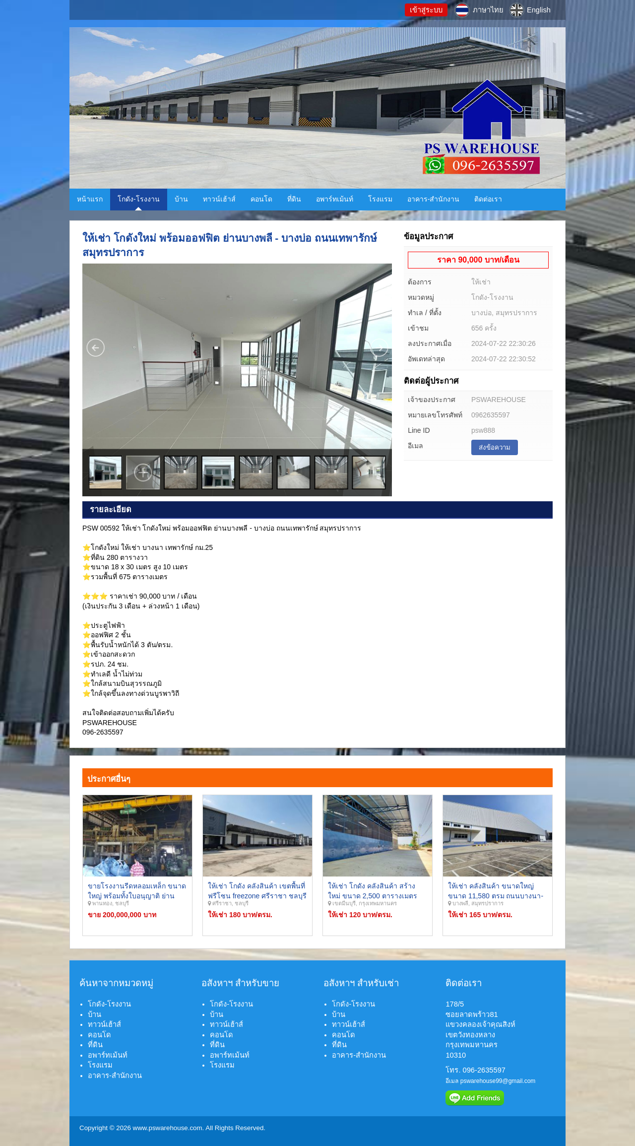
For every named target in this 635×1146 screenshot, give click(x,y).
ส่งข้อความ (494, 447)
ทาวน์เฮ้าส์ (219, 199)
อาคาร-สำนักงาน (433, 199)
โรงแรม (380, 199)
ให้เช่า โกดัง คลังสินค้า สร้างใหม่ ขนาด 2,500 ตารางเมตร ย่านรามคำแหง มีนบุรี (372, 895)
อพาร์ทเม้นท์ (334, 199)
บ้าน (181, 199)
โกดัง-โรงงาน (139, 199)
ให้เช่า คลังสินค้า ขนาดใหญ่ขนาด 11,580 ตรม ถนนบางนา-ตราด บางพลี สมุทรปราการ (495, 895)
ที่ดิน (294, 199)
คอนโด (261, 199)
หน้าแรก (90, 199)
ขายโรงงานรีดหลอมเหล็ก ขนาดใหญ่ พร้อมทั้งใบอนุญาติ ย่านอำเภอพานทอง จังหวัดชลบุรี (137, 895)
